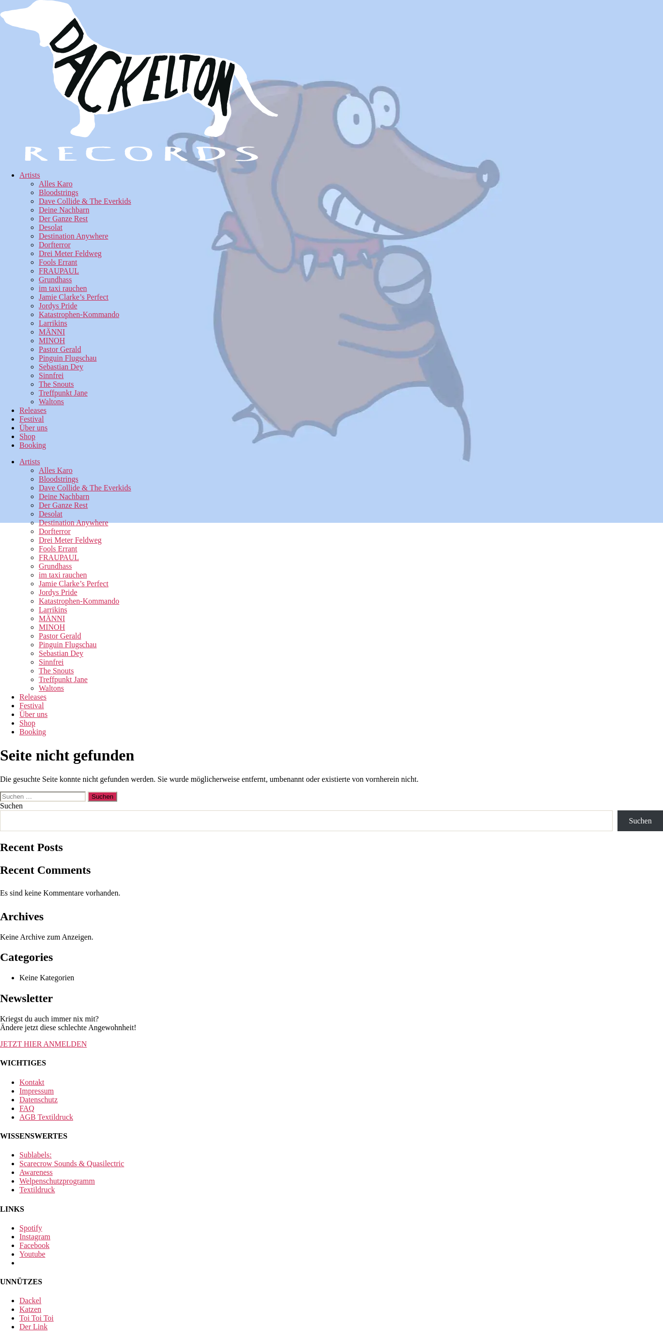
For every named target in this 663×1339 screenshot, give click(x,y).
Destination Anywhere (73, 236)
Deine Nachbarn (64, 210)
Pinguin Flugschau (68, 358)
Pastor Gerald (60, 349)
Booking (32, 445)
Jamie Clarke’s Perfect (73, 297)
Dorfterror (55, 245)
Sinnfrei (51, 375)
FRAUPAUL (59, 271)
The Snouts (56, 384)
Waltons (51, 401)
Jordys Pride (58, 306)
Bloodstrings (58, 192)
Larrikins (53, 323)
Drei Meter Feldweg (70, 253)
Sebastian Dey (61, 367)
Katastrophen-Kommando (79, 314)
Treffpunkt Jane (63, 393)
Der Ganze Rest (63, 218)
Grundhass (55, 279)
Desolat (50, 227)
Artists (29, 175)
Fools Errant (58, 262)
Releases (32, 410)
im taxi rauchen (63, 288)
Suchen (11, 806)
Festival (31, 419)
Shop (27, 436)
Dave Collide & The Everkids (85, 201)
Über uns (33, 428)
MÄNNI (52, 332)
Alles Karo (56, 184)
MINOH (52, 340)
